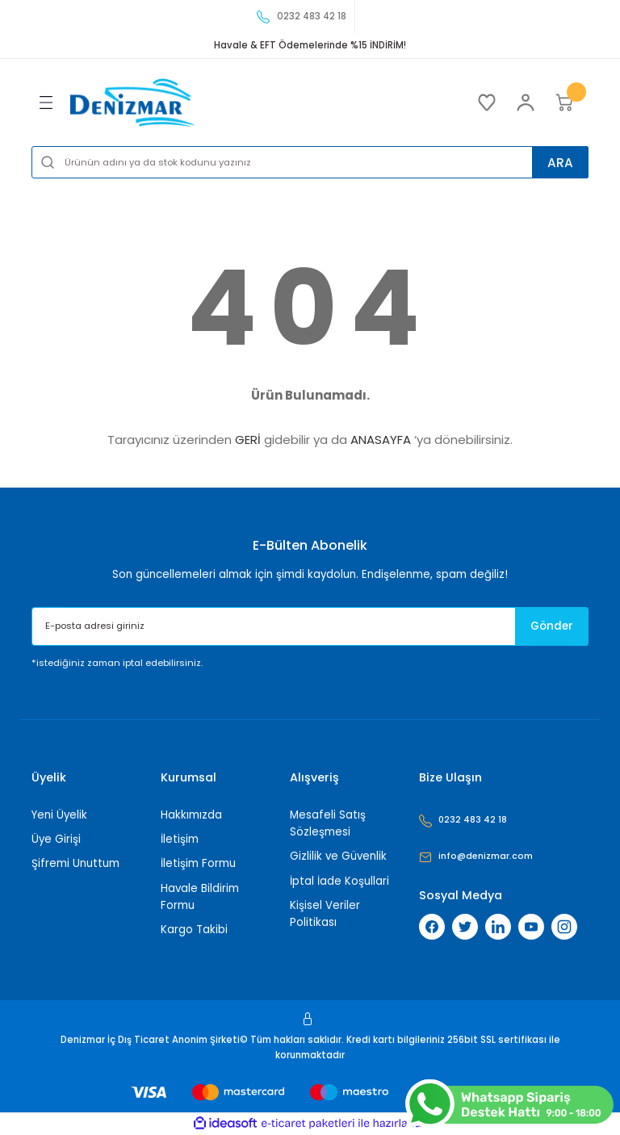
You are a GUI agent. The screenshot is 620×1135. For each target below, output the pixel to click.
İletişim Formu (198, 863)
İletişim (180, 839)
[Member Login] (525, 102)
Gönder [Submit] (545, 626)
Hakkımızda (191, 815)
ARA (556, 162)
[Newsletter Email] (310, 626)
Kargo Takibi (194, 929)
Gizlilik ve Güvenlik (338, 856)
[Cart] (564, 102)
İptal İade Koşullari (339, 881)
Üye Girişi (56, 839)
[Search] (310, 162)
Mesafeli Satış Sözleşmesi (328, 823)
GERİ (248, 439)
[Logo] (132, 102)
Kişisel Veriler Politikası (325, 914)
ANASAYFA (380, 439)
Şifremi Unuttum (75, 863)
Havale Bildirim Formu (200, 897)
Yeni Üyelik (59, 815)
